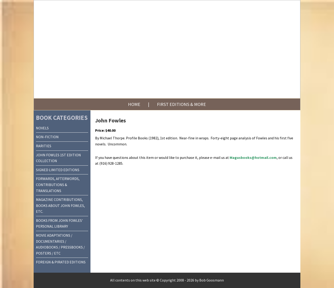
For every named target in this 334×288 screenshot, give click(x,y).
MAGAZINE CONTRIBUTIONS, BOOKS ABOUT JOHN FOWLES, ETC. (60, 205)
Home (134, 104)
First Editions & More (181, 104)
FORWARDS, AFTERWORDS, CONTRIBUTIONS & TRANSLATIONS (58, 184)
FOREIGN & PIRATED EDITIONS (61, 262)
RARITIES (43, 146)
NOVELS (42, 128)
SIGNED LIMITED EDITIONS (57, 169)
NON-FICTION (47, 136)
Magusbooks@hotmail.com (253, 157)
